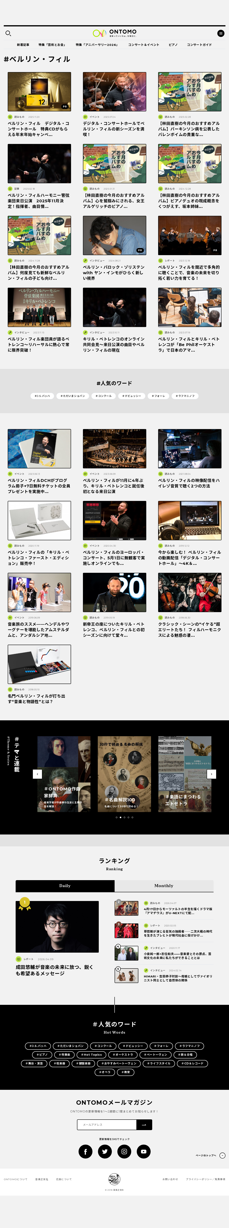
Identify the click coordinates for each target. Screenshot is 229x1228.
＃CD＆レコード (192, 1063)
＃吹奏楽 (64, 1054)
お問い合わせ (170, 1179)
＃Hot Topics (91, 1054)
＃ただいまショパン (72, 395)
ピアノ (173, 45)
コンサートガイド (199, 45)
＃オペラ (105, 1072)
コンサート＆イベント (144, 45)
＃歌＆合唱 (185, 1054)
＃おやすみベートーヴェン (119, 1063)
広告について (64, 1179)
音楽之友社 (41, 1179)
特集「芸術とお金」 (53, 45)
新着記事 (23, 45)
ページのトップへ (206, 1155)
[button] (116, 817)
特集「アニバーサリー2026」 (97, 45)
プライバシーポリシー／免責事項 (205, 1179)
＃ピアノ (42, 1054)
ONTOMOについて (16, 1179)
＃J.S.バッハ (42, 395)
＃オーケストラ (123, 1054)
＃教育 (125, 1072)
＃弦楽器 (59, 1063)
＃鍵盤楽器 (83, 1063)
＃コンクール (103, 395)
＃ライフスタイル (158, 1063)
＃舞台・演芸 (34, 1063)
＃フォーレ (158, 395)
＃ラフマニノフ (185, 395)
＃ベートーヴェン (155, 1054)
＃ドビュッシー (131, 395)
